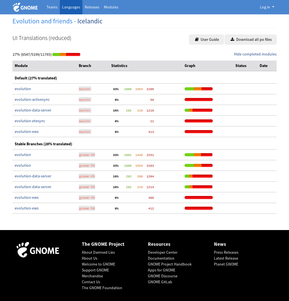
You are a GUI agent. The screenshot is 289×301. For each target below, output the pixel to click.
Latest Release (226, 258)
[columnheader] (44, 66)
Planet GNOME (226, 264)
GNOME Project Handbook (170, 264)
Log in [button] (265, 7)
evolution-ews (27, 131)
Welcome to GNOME (98, 264)
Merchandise (92, 275)
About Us (89, 258)
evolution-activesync (32, 99)
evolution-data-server (33, 110)
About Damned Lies (98, 252)
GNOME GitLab (160, 281)
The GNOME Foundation (102, 287)
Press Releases (226, 252)
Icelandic (89, 21)
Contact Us (91, 281)
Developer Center (163, 252)
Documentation (161, 258)
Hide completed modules (255, 54)
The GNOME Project (103, 244)
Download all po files (251, 39)
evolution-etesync (30, 120)
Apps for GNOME (161, 270)
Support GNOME (95, 270)
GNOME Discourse (163, 275)
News (220, 244)
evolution (23, 88)
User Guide (207, 39)
